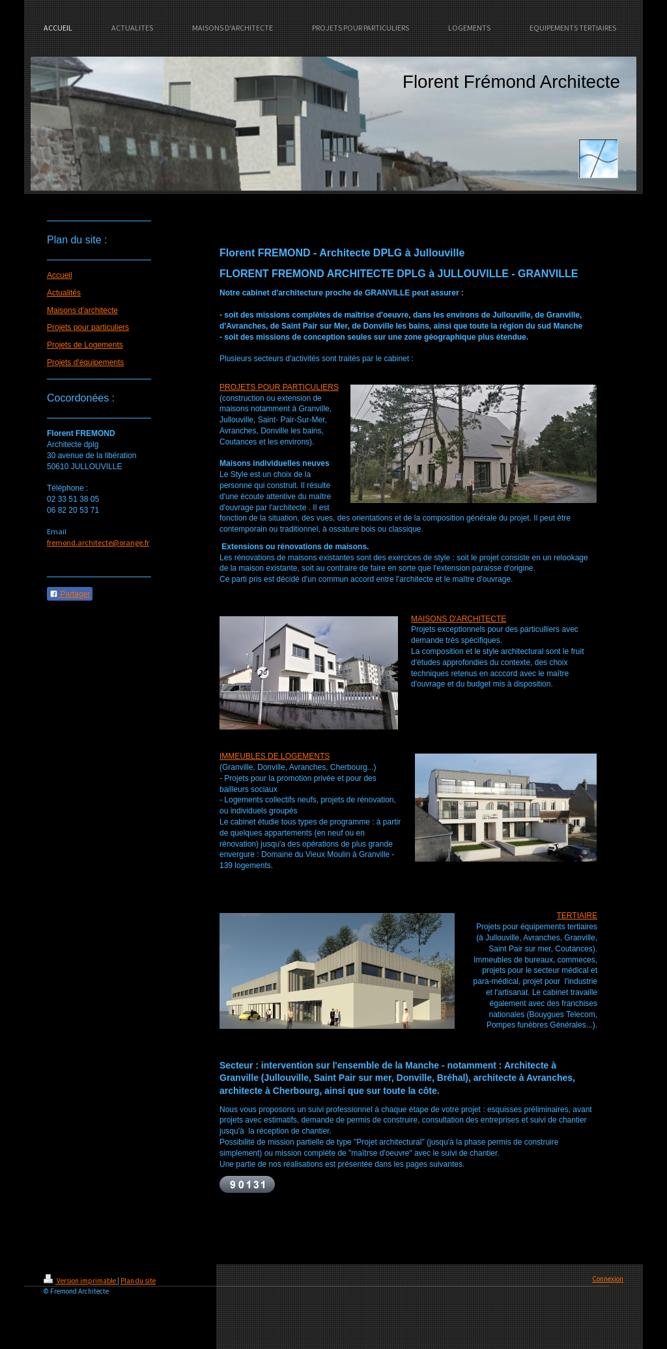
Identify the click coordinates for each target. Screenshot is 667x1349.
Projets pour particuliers (88, 327)
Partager (70, 594)
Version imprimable (80, 1280)
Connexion (607, 1278)
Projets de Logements (85, 344)
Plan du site (138, 1280)
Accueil (59, 275)
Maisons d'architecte (82, 310)
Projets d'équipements (85, 362)
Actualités (64, 292)
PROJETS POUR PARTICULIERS (279, 387)
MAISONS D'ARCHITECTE (458, 618)
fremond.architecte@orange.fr (98, 542)
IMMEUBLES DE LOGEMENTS (275, 756)
